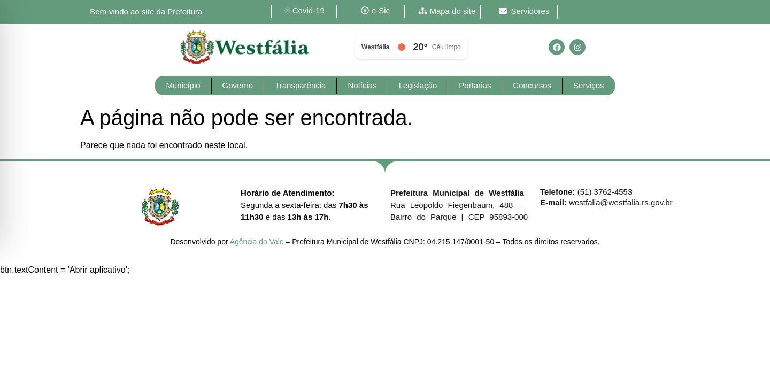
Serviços (588, 85)
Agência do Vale (257, 241)
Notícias (362, 85)
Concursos (532, 85)
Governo (237, 85)
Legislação (418, 85)
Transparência (300, 85)
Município (183, 85)
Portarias (475, 85)
